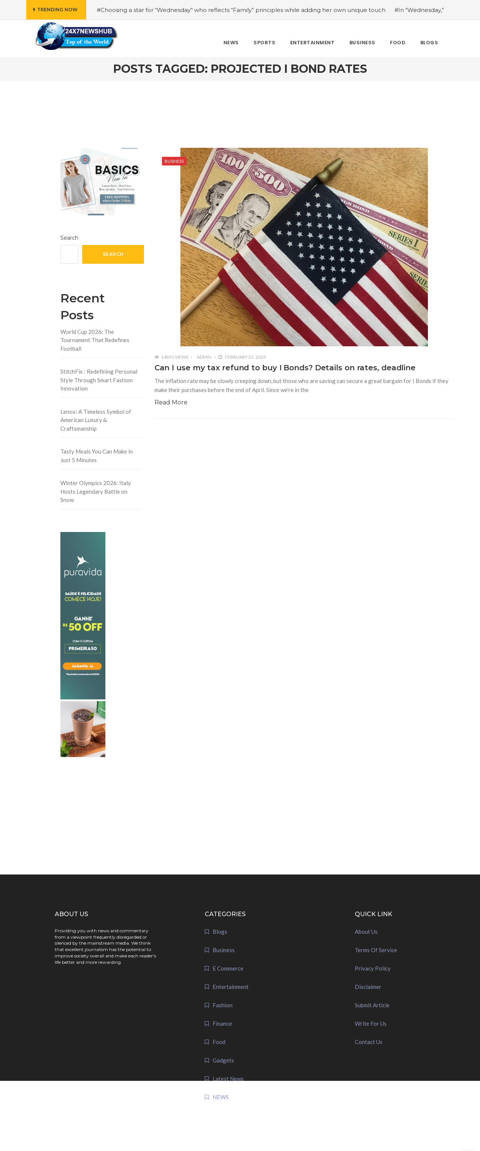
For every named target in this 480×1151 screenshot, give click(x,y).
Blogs (220, 931)
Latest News (228, 1078)
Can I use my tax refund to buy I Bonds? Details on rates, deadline (285, 367)
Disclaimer (368, 986)
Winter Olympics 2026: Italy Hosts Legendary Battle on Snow (95, 491)
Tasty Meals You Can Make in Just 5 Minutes (96, 455)
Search (69, 237)
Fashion (222, 1005)
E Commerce (228, 968)
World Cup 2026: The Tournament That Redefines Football (94, 340)
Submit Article (372, 1005)
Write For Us (371, 1023)
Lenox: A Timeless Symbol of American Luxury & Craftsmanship (95, 420)
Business (174, 161)
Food (219, 1041)
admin (204, 357)
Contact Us (368, 1041)
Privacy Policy (373, 968)
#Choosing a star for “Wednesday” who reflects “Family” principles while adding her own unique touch (241, 10)
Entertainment (231, 986)
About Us (366, 931)
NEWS (221, 1097)
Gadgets (223, 1060)
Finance (222, 1023)
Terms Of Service (376, 950)
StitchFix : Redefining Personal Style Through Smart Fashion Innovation (98, 380)
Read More (171, 402)
